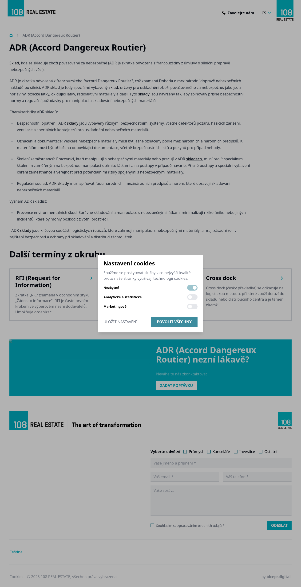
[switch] (192, 288)
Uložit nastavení (120, 321)
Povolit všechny (174, 321)
